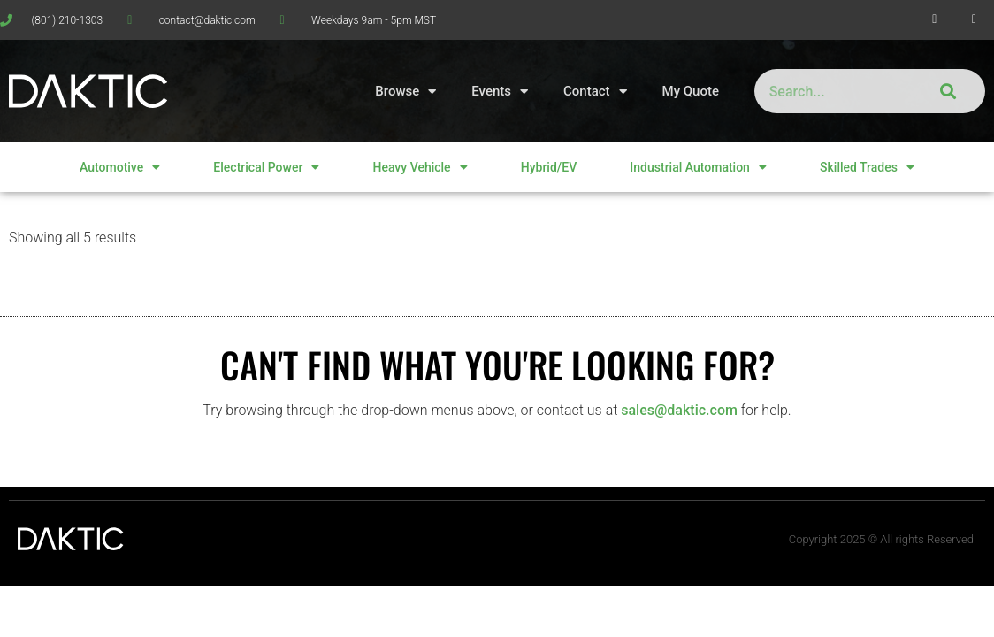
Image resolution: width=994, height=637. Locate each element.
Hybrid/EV (549, 167)
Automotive (120, 167)
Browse (405, 91)
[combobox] (829, 91)
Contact (595, 91)
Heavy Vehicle (419, 167)
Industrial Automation (698, 167)
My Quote (690, 91)
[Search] (945, 91)
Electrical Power (266, 167)
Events (499, 91)
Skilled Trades (867, 167)
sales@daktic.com (679, 410)
